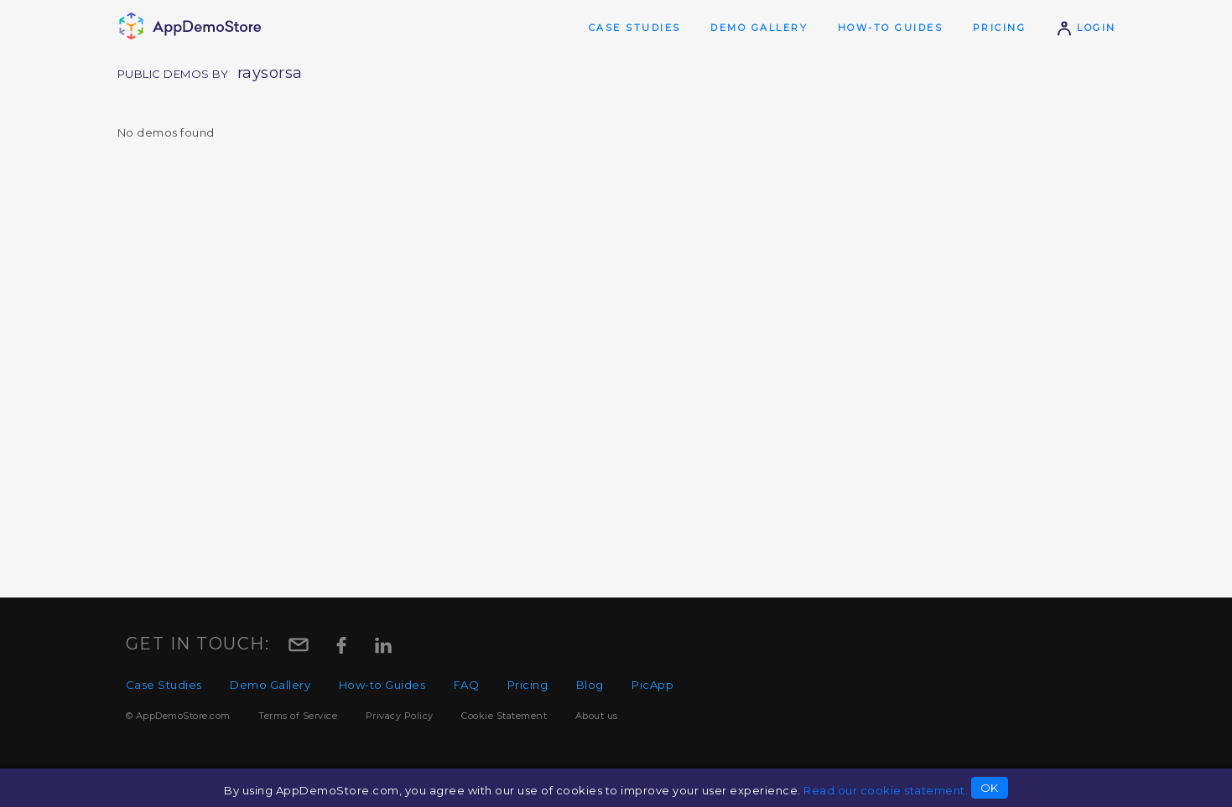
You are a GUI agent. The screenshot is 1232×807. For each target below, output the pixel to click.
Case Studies (635, 28)
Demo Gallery (759, 28)
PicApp (652, 684)
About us (596, 716)
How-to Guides (890, 28)
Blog (590, 684)
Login (1086, 28)
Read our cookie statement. (885, 790)
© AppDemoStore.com (178, 716)
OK (989, 787)
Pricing (1000, 28)
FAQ (467, 684)
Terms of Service (297, 716)
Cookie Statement (504, 716)
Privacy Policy (400, 716)
